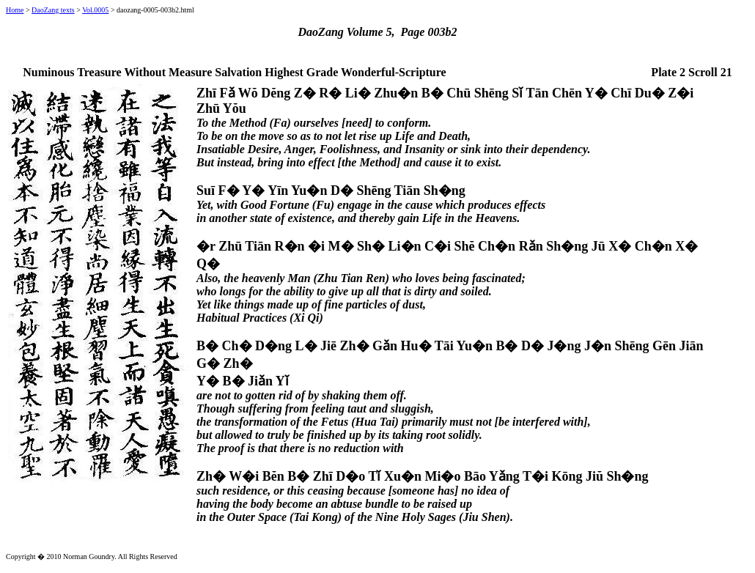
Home (14, 10)
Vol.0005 (95, 10)
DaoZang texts (53, 10)
